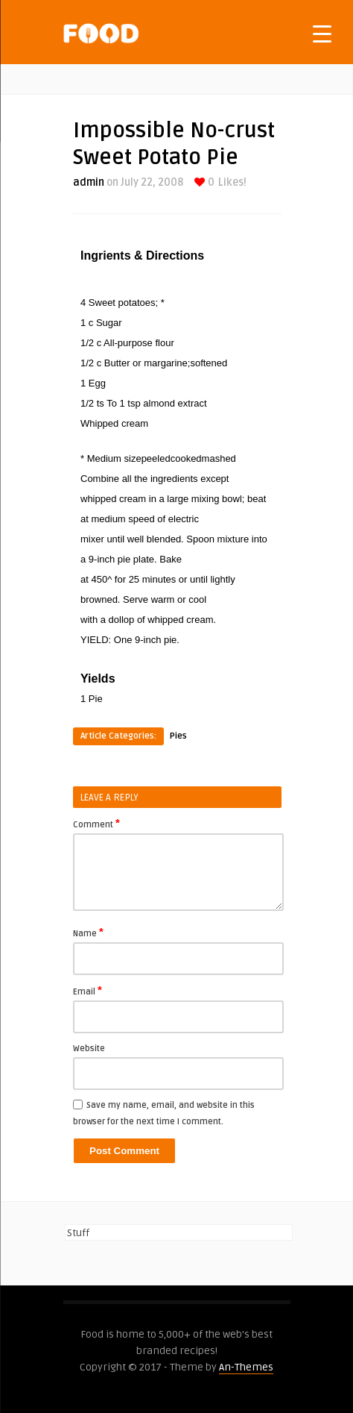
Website (89, 1048)
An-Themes (246, 1367)
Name (88, 932)
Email (87, 990)
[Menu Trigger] (322, 33)
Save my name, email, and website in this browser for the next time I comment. (164, 1113)
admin (88, 182)
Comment (96, 823)
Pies (178, 736)
